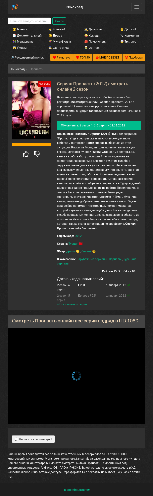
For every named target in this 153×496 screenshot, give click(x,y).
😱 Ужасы (20, 47)
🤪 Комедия (92, 35)
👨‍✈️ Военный (56, 29)
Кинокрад (74, 7)
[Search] (29, 21)
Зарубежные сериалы (92, 259)
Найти (59, 21)
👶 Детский (128, 29)
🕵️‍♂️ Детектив (93, 29)
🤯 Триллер (128, 41)
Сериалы (115, 259)
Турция (73, 243)
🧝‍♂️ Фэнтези (92, 47)
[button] (72, 304)
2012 (78, 236)
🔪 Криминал (129, 35)
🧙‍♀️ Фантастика (59, 47)
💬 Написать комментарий (33, 439)
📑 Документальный (25, 35)
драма (71, 251)
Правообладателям (76, 489)
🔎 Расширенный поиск (27, 57)
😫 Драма (55, 35)
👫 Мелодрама (23, 41)
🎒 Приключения (96, 41)
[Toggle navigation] (136, 7)
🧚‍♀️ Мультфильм (59, 41)
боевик (86, 251)
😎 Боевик (20, 29)
